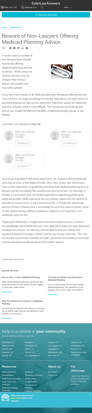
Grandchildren (8, 375)
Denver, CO (30, 352)
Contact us (52, 375)
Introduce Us (23, 143)
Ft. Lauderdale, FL (32, 355)
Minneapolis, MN (55, 352)
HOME (4, 27)
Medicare (29, 372)
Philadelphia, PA (78, 345)
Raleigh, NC (7, 355)
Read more (7, 292)
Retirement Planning (33, 375)
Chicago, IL (29, 342)
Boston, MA (7, 349)
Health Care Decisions (11, 378)
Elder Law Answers (46, 3)
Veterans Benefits (32, 391)
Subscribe (15, 398)
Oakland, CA (76, 342)
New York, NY (54, 355)
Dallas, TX (29, 349)
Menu (68, 7)
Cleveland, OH (31, 345)
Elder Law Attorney (25, 131)
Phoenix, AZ (76, 349)
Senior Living (30, 378)
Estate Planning (9, 372)
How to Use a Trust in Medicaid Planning (21, 277)
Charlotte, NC (8, 352)
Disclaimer (52, 372)
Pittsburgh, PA (8, 342)
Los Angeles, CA (55, 345)
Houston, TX (53, 342)
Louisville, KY (53, 349)
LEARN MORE (15, 27)
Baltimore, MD (8, 345)
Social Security (31, 382)
